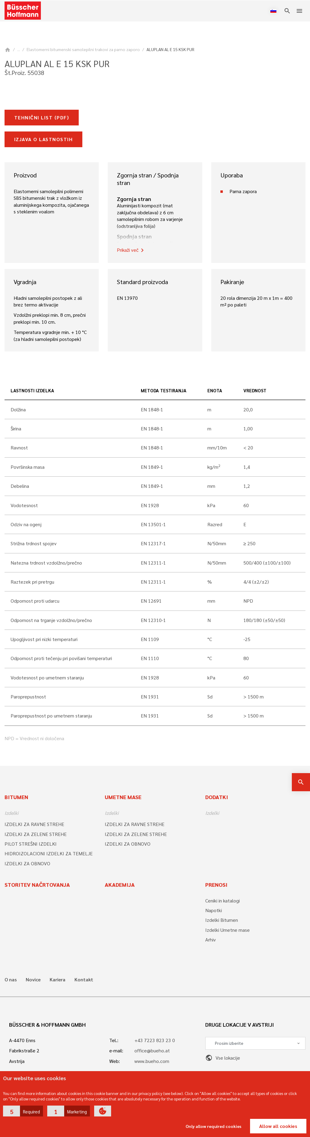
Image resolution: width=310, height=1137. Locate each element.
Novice (33, 980)
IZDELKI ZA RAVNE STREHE (34, 824)
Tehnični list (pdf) (41, 117)
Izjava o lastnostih (43, 139)
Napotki (213, 910)
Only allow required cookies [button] (213, 1126)
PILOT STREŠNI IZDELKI (31, 844)
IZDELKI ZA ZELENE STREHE (36, 834)
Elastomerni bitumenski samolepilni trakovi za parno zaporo (83, 49)
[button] (23, 1111)
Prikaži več (131, 250)
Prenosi (216, 884)
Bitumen (16, 796)
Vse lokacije (222, 1057)
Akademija (120, 884)
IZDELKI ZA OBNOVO (27, 863)
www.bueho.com (151, 1061)
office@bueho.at (152, 1050)
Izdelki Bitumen (221, 920)
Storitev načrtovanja (37, 884)
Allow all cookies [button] (278, 1126)
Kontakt (83, 980)
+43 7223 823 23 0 (154, 1040)
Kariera (57, 980)
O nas (11, 980)
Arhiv (210, 939)
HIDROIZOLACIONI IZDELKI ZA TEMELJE (49, 853)
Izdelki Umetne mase (227, 930)
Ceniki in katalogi (222, 900)
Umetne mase (123, 796)
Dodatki (216, 796)
